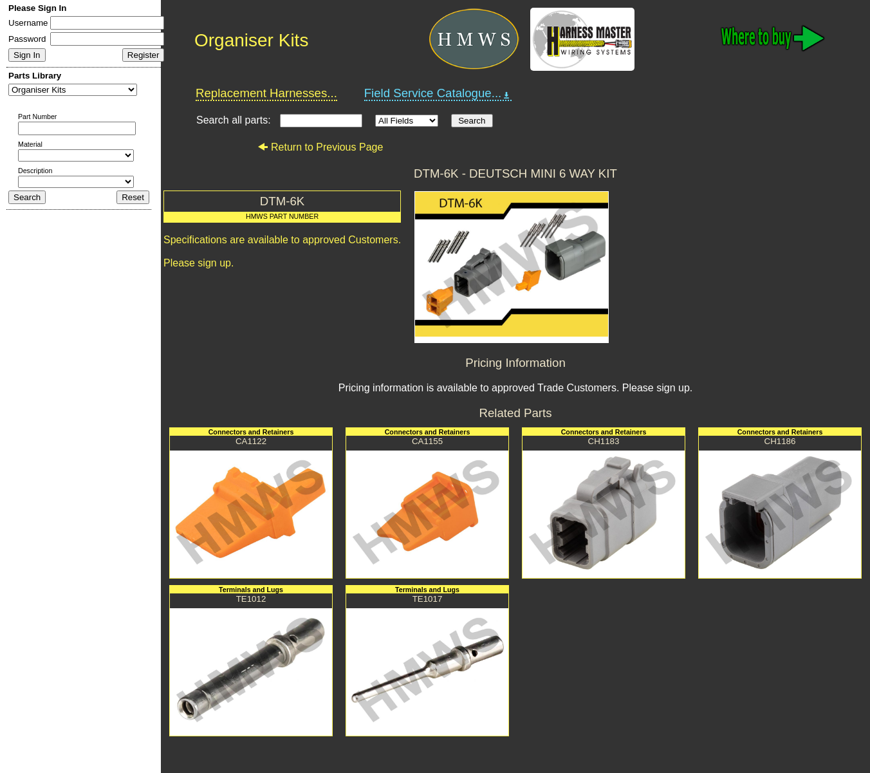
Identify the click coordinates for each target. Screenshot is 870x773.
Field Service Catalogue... (438, 93)
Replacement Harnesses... (266, 93)
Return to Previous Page (320, 147)
